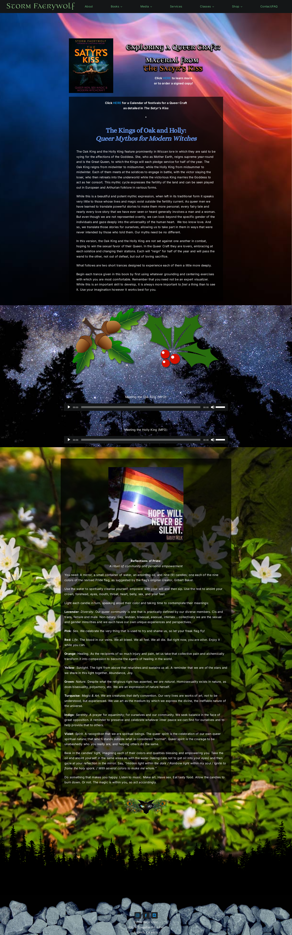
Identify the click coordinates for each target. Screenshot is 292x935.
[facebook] (146, 915)
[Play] (69, 407)
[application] (146, 407)
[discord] (154, 915)
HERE (167, 78)
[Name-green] (41, 3)
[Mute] (213, 407)
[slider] (140, 407)
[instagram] (137, 915)
